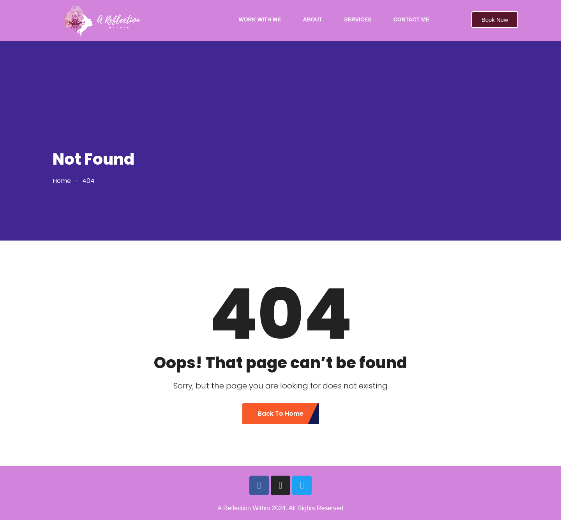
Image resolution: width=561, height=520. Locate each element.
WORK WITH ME (260, 19)
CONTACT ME (411, 19)
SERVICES (358, 19)
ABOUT (312, 19)
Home (62, 180)
